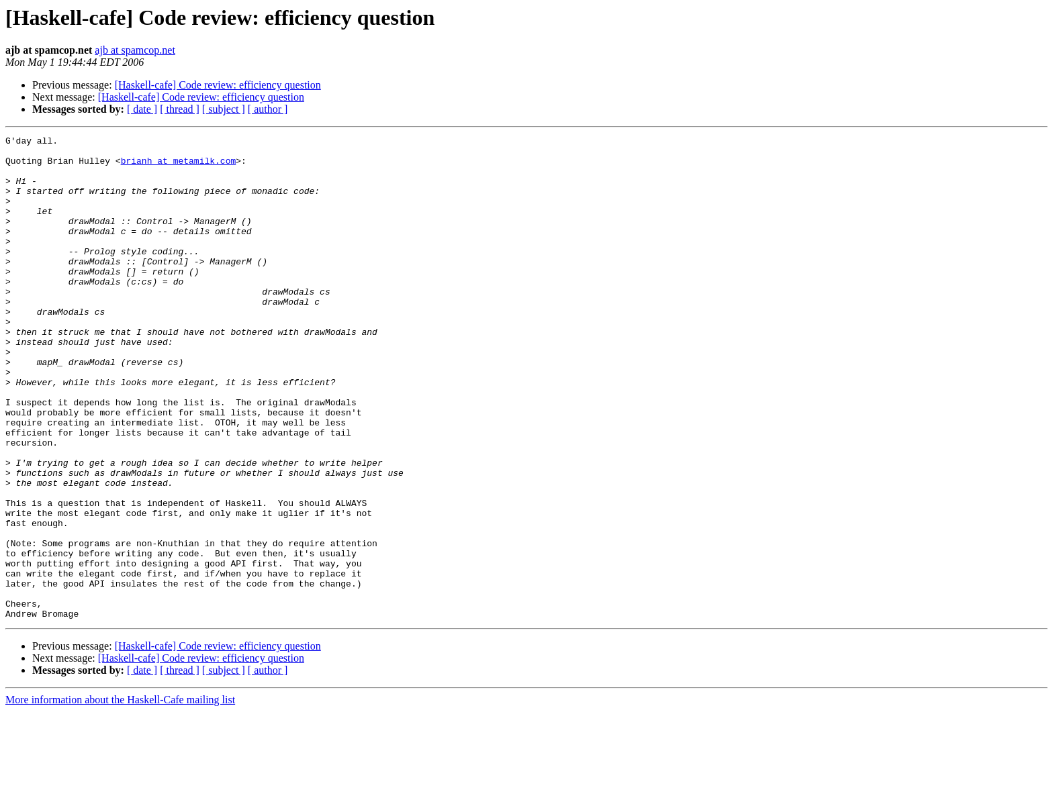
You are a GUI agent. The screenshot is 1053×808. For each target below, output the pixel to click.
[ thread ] (179, 109)
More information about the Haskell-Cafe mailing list (120, 796)
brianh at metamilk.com (178, 166)
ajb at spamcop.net (135, 50)
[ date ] (142, 109)
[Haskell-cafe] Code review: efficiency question (218, 85)
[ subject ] (223, 109)
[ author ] (268, 109)
